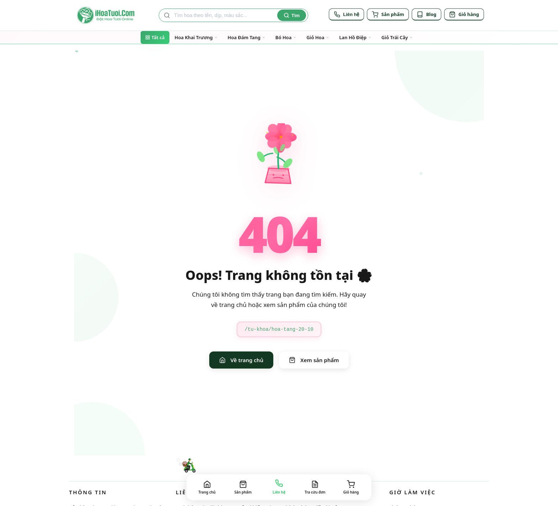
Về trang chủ (241, 360)
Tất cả (155, 37)
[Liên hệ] (346, 15)
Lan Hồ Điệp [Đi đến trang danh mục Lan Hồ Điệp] (355, 37)
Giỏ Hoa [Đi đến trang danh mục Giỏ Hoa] (317, 37)
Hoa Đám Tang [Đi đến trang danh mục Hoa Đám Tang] (246, 37)
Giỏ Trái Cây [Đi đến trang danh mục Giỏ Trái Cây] (397, 37)
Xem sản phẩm (314, 360)
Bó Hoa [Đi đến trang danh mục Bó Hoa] (285, 37)
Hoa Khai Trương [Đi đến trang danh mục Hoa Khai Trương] (196, 37)
